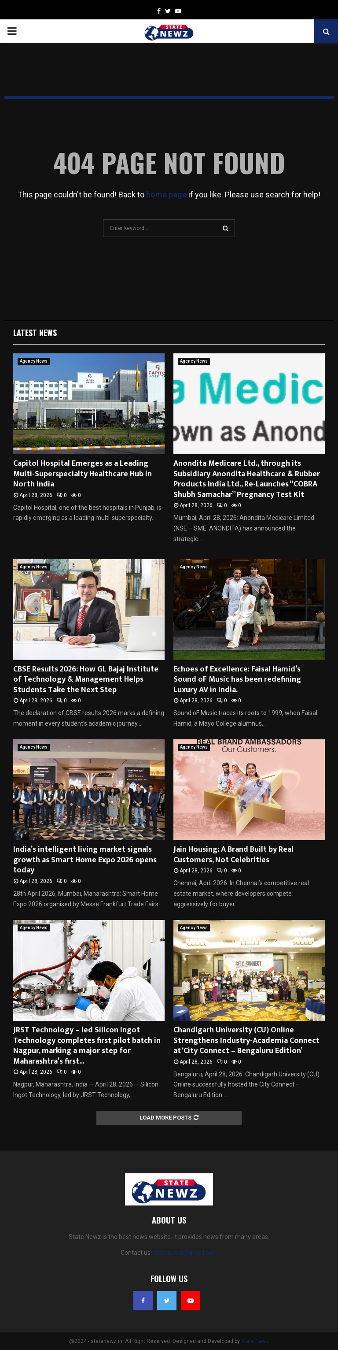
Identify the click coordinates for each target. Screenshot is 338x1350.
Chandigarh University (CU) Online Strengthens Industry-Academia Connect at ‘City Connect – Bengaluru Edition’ (246, 1040)
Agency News (34, 361)
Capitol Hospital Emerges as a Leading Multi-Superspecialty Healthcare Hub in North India (82, 474)
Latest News (35, 332)
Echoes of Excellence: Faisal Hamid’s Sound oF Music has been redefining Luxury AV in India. (237, 680)
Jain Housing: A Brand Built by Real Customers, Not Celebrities (233, 854)
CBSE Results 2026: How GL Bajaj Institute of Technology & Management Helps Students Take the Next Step (85, 680)
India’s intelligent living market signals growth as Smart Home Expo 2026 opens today (85, 860)
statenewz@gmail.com (185, 1252)
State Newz (255, 1341)
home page (166, 194)
